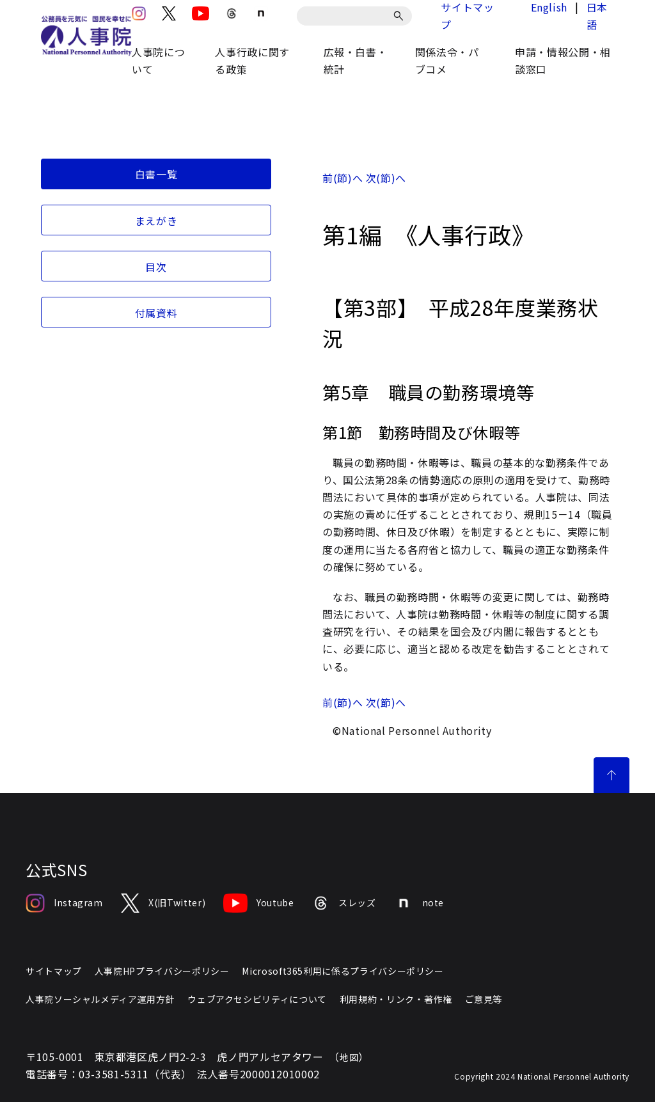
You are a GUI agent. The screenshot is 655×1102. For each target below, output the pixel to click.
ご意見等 (484, 999)
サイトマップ (54, 970)
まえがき (156, 220)
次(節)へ (386, 177)
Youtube (258, 903)
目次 (155, 266)
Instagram (64, 903)
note (419, 903)
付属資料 (156, 312)
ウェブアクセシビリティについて (257, 999)
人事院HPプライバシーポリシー (162, 970)
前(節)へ (342, 177)
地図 (349, 1057)
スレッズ (344, 903)
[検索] (401, 16)
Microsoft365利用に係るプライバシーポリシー (342, 970)
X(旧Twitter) (163, 903)
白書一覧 (156, 174)
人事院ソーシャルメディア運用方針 (100, 999)
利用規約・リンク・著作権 (396, 999)
